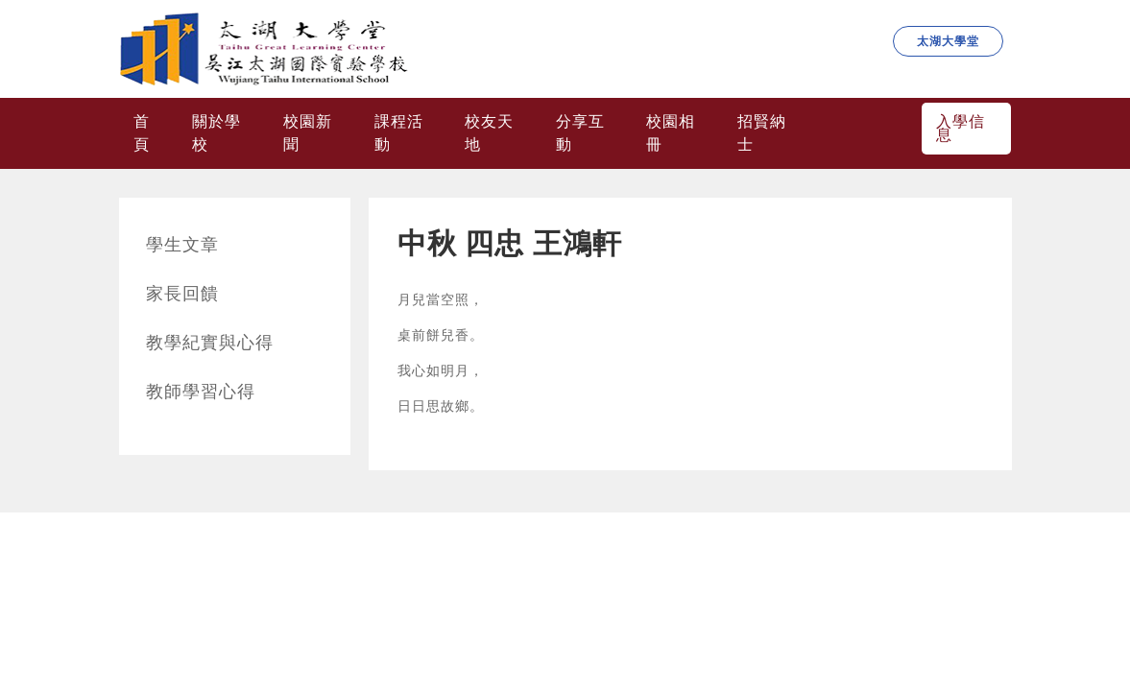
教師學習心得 (200, 391)
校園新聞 (307, 133)
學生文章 (182, 244)
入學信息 (960, 128)
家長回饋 (182, 293)
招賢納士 (761, 133)
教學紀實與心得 (210, 342)
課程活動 (398, 133)
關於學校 (216, 133)
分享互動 (580, 133)
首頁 (141, 133)
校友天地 (489, 133)
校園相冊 (670, 133)
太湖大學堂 (948, 41)
